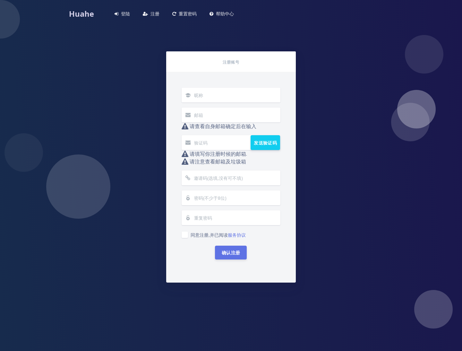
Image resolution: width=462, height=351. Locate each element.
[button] (122, 13)
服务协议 (237, 235)
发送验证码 (265, 143)
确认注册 (231, 253)
